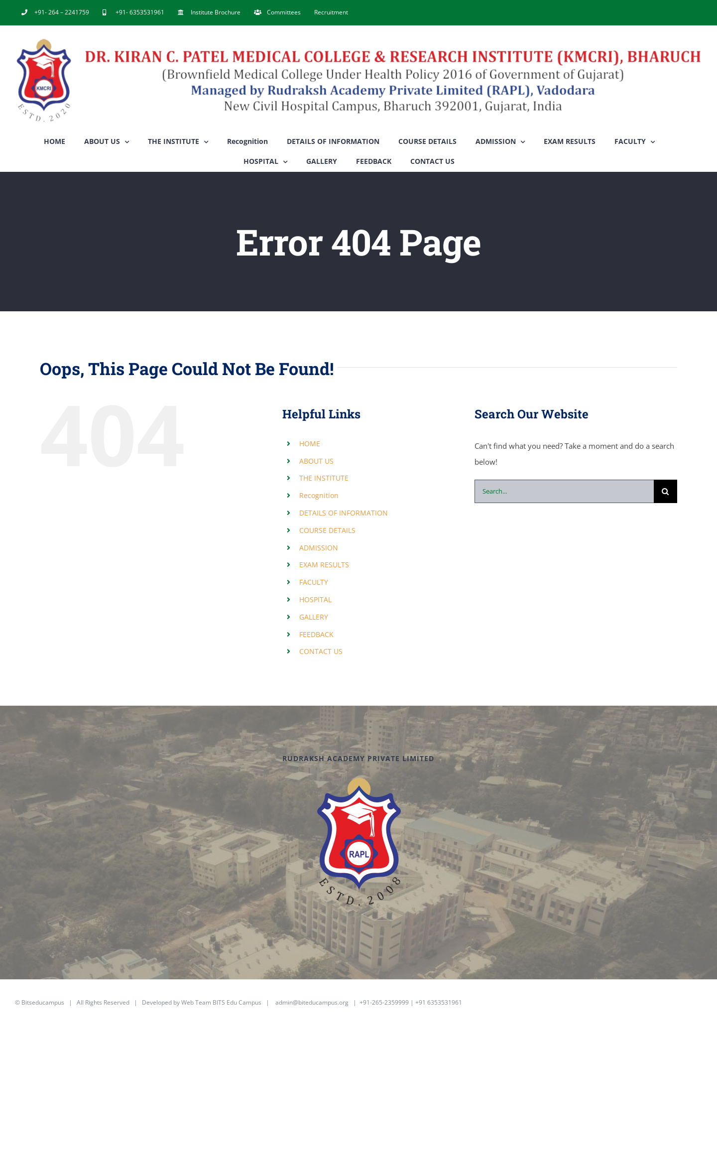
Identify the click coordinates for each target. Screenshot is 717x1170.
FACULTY (313, 582)
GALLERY (313, 617)
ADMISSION (318, 547)
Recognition (319, 495)
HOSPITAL (315, 599)
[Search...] (564, 491)
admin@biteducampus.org (312, 1002)
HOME (309, 443)
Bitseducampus (42, 1002)
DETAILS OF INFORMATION (343, 513)
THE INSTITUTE (324, 478)
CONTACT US (321, 651)
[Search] (665, 491)
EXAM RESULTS (324, 564)
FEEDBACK (316, 634)
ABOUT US (316, 461)
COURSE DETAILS (327, 530)
